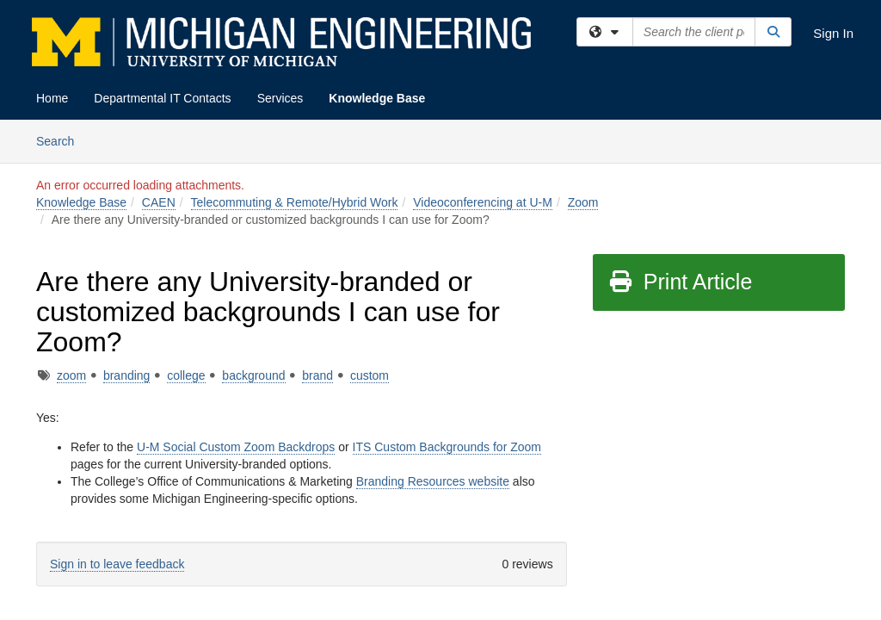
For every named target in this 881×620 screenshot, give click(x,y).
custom (369, 375)
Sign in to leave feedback (117, 564)
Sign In (833, 33)
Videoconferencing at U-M (482, 202)
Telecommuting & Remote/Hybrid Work (294, 202)
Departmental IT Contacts (162, 98)
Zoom (583, 202)
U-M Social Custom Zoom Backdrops (236, 447)
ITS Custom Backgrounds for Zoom (447, 447)
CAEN (159, 202)
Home (52, 98)
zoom (71, 375)
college (186, 375)
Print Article (680, 282)
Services (280, 98)
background (253, 375)
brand (317, 375)
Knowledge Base (377, 98)
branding (127, 375)
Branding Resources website (432, 481)
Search (61, 140)
